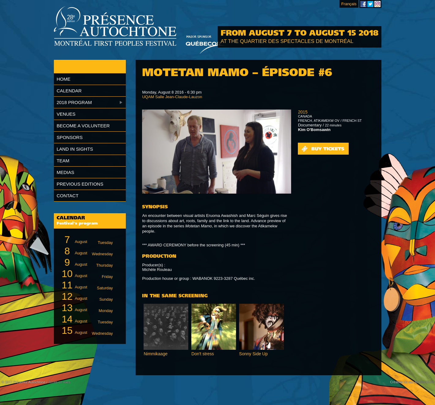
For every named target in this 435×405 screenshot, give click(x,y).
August (86, 239)
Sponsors (70, 137)
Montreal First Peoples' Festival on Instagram (377, 4)
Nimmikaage (155, 353)
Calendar (69, 90)
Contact (67, 195)
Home (63, 79)
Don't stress (202, 353)
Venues (66, 114)
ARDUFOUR (423, 382)
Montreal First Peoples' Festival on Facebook (363, 4)
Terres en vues (59, 382)
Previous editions (80, 184)
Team (63, 160)
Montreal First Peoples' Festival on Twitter (370, 4)
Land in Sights (75, 149)
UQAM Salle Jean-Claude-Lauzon (172, 96)
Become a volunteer (83, 125)
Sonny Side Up (253, 353)
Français (349, 4)
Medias (65, 172)
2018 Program (74, 102)
